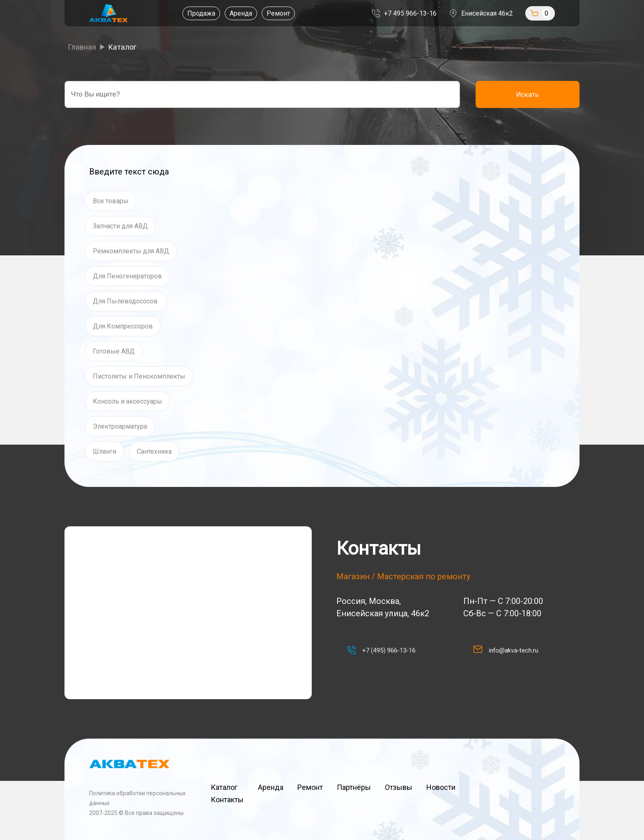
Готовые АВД (114, 351)
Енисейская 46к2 (503, 13)
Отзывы (398, 787)
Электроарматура (120, 426)
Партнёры (354, 787)
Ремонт (268, 13)
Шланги (104, 451)
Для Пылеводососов (126, 301)
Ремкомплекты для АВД (131, 251)
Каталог (227, 787)
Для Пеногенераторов (127, 276)
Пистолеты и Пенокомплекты (139, 376)
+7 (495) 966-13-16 (386, 650)
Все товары (111, 201)
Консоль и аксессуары (127, 401)
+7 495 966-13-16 (426, 13)
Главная (82, 47)
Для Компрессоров (123, 326)
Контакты (227, 799)
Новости (440, 787)
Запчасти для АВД (120, 226)
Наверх (523, 793)
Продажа (191, 13)
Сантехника (154, 451)
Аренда (231, 13)
